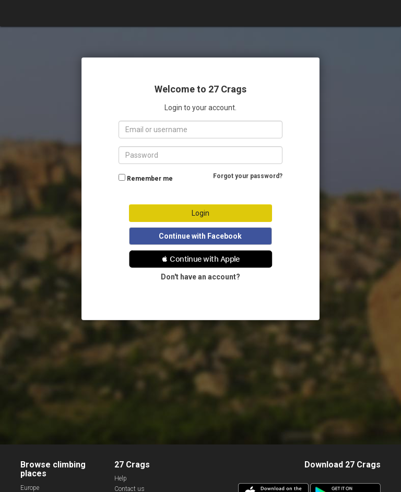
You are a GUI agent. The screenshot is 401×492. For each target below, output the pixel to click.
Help (120, 478)
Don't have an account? (200, 277)
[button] (201, 259)
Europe (29, 487)
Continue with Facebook (200, 236)
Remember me (150, 178)
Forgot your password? (247, 176)
